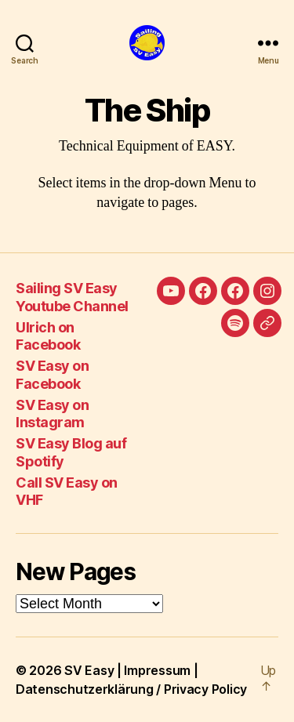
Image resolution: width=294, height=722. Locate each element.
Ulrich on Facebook (48, 336)
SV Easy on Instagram (52, 414)
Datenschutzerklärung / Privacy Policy (131, 689)
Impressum (157, 670)
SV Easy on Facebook (52, 374)
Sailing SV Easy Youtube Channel (72, 297)
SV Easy (89, 670)
